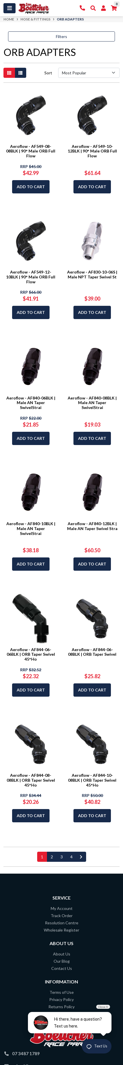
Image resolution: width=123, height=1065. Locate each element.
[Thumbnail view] (9, 73)
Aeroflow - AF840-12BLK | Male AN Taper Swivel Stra (92, 526)
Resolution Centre (61, 922)
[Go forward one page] (81, 857)
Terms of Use (62, 992)
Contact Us (61, 968)
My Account (62, 908)
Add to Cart (31, 186)
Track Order (62, 915)
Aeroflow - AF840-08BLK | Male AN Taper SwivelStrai (92, 402)
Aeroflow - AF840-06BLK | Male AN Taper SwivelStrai (30, 402)
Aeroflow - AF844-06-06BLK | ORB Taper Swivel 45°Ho (31, 654)
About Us (61, 953)
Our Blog (62, 961)
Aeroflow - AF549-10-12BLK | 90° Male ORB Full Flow (92, 151)
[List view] (20, 73)
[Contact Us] (82, 8)
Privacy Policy (61, 999)
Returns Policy (61, 1006)
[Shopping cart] (114, 8)
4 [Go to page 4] (71, 856)
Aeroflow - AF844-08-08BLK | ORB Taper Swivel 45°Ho (31, 780)
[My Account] (103, 8)
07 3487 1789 (26, 1053)
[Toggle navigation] (9, 8)
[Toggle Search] (93, 8)
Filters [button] (61, 36)
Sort (48, 72)
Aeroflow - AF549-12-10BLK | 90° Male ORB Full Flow (30, 276)
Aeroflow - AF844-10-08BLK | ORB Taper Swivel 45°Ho (92, 780)
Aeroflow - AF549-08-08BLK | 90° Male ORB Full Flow (30, 151)
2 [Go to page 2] (52, 856)
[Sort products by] (89, 73)
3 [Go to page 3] (61, 856)
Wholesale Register (61, 930)
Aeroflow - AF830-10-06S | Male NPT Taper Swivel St (92, 274)
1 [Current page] (42, 856)
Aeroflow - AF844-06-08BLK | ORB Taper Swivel (92, 652)
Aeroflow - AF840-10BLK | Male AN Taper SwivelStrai (30, 528)
